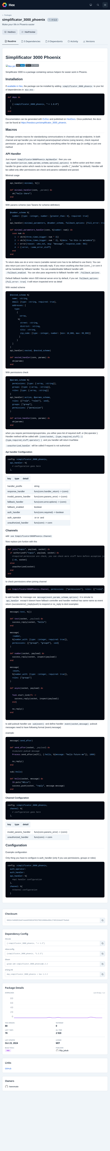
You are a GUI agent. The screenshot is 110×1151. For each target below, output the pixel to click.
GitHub (8, 1068)
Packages (7, 15)
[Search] (98, 5)
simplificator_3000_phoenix (23, 19)
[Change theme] (90, 5)
